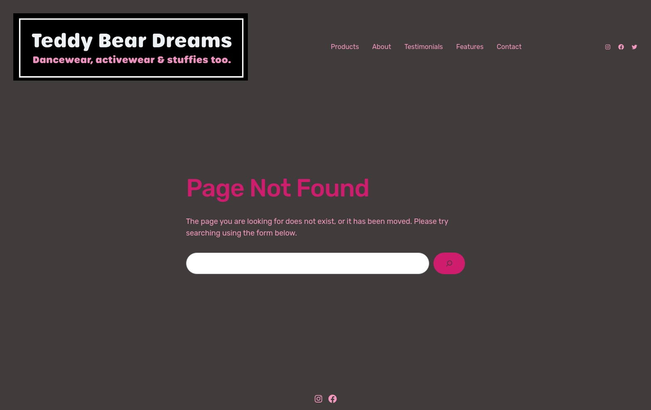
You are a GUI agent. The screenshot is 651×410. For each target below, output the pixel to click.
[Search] (449, 263)
